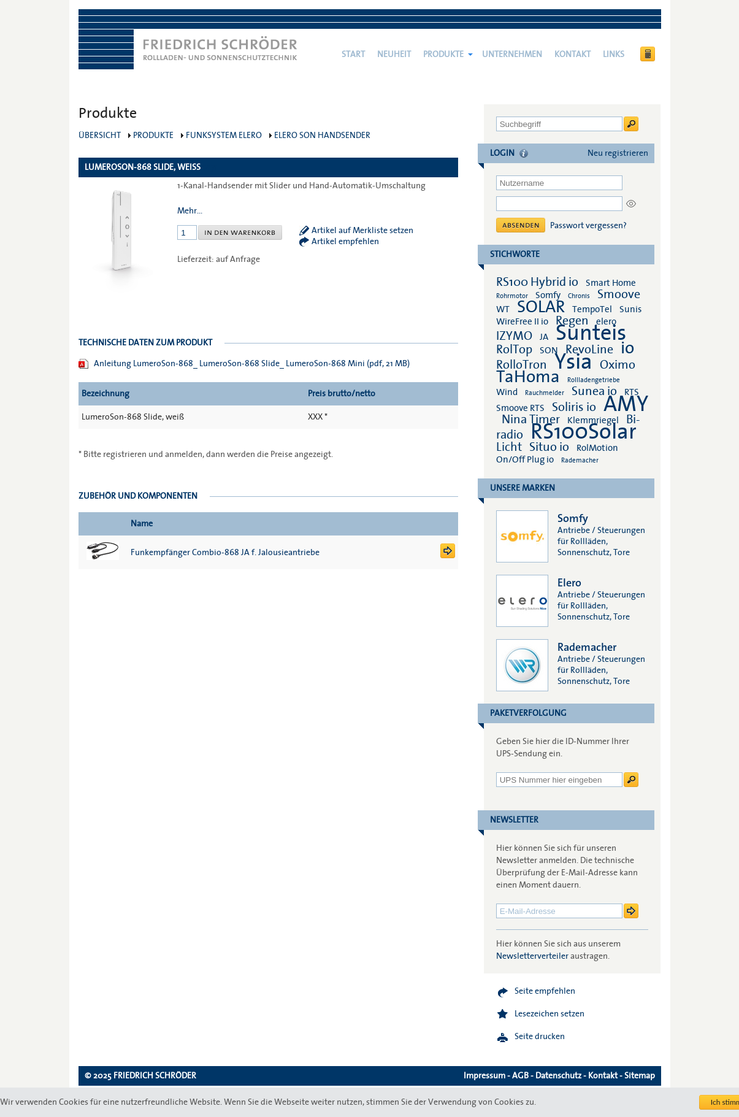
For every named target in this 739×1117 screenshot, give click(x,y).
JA (545, 336)
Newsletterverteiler (532, 956)
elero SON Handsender (322, 135)
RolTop (514, 349)
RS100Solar (583, 432)
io (627, 348)
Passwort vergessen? (588, 226)
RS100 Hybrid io (537, 282)
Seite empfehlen (545, 991)
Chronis (579, 296)
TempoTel (592, 309)
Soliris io (574, 407)
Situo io (549, 447)
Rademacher (580, 460)
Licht (509, 447)
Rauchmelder (544, 393)
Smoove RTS (520, 407)
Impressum (484, 1076)
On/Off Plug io (525, 459)
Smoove (618, 294)
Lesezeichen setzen (549, 1014)
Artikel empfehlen (345, 242)
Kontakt (572, 54)
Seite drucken (540, 1037)
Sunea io (594, 391)
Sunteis (591, 333)
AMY (625, 404)
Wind (507, 391)
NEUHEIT (394, 54)
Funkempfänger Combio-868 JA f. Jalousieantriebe (225, 553)
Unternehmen (512, 54)
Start (353, 54)
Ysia (573, 362)
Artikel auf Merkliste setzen (362, 231)
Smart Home (611, 282)
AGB (520, 1076)
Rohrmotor (512, 296)
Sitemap (639, 1076)
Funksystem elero (224, 135)
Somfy (548, 295)
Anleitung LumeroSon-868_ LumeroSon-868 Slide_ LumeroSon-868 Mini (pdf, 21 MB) (252, 364)
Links (613, 54)
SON (549, 350)
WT (503, 309)
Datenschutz (558, 1076)
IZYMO (514, 336)
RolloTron (521, 365)
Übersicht (99, 135)
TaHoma (528, 377)
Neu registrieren (618, 153)
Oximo (617, 365)
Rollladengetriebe (593, 380)
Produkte (443, 54)
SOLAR (541, 307)
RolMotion (597, 447)
